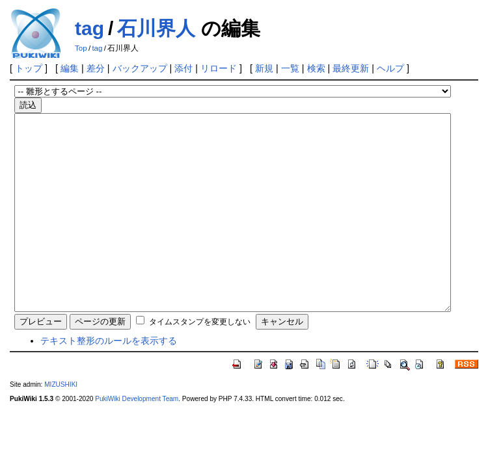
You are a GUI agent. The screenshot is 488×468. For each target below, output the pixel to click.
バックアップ (140, 68)
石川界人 (156, 28)
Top (81, 48)
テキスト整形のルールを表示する (108, 379)
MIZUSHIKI (60, 423)
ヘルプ (390, 68)
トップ (28, 68)
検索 (316, 68)
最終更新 (350, 68)
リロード (218, 68)
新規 (264, 68)
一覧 (290, 68)
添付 (183, 68)
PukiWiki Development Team (136, 437)
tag (89, 28)
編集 (70, 68)
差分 (96, 68)
